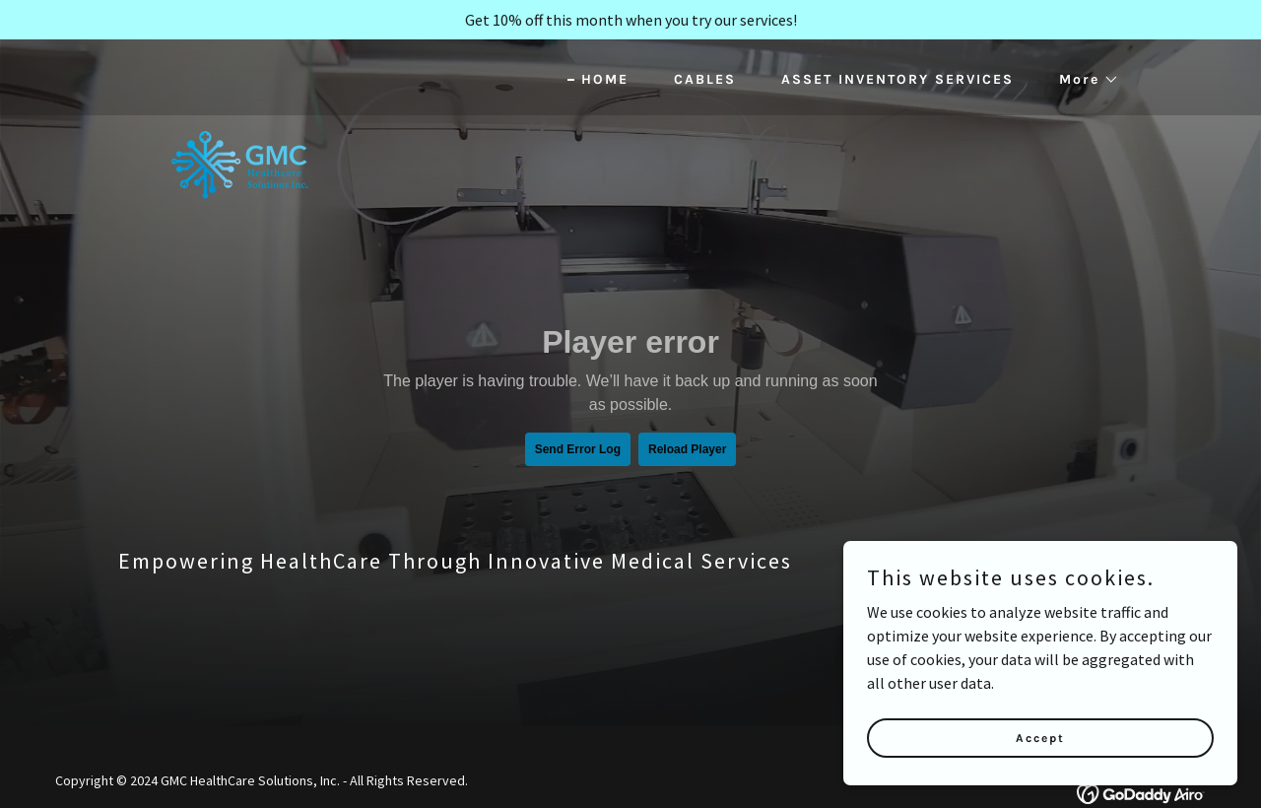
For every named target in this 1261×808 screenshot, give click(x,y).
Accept (1040, 737)
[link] (240, 74)
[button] (1082, 80)
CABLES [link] (705, 79)
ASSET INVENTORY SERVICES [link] (897, 79)
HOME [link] (605, 79)
